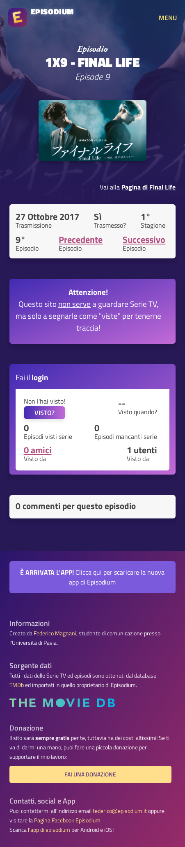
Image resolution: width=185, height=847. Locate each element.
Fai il (32, 377)
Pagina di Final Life (148, 187)
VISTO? (44, 413)
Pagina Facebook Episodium (67, 820)
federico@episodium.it (120, 810)
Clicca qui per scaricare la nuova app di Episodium (92, 577)
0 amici (38, 450)
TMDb (16, 684)
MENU (168, 18)
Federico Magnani (55, 633)
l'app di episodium (49, 829)
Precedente (81, 240)
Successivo (144, 240)
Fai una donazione (90, 774)
